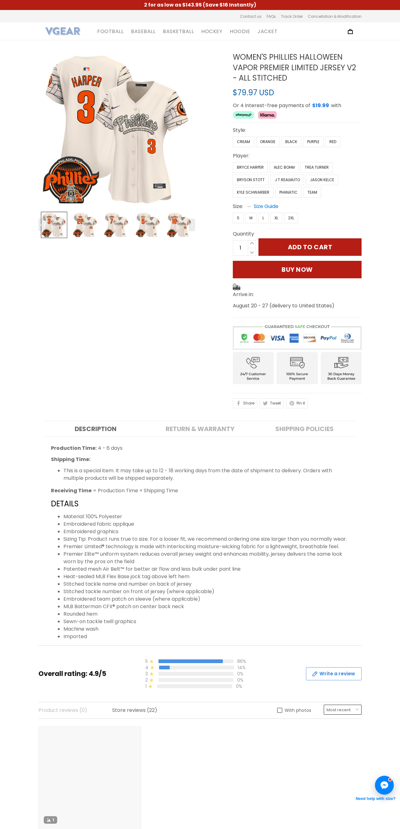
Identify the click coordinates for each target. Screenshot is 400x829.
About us (132, 734)
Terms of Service (142, 745)
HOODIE (240, 31)
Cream (243, 141)
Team (312, 192)
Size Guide (266, 206)
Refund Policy (138, 777)
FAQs (271, 16)
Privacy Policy (139, 755)
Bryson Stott (251, 179)
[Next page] (192, 225)
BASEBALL (143, 31)
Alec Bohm (284, 167)
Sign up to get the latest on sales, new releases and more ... (324, 742)
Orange (267, 141)
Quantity (243, 233)
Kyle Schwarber (253, 192)
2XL (291, 218)
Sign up (345, 762)
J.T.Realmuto (287, 179)
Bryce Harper (250, 167)
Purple (313, 141)
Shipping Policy (140, 766)
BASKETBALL (178, 31)
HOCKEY (211, 31)
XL (276, 218)
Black (291, 141)
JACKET (268, 31)
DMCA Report (267, 800)
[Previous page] (41, 225)
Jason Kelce (322, 179)
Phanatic (288, 192)
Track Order (292, 16)
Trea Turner (317, 167)
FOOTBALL (110, 31)
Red (332, 141)
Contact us (251, 16)
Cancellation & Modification (335, 16)
